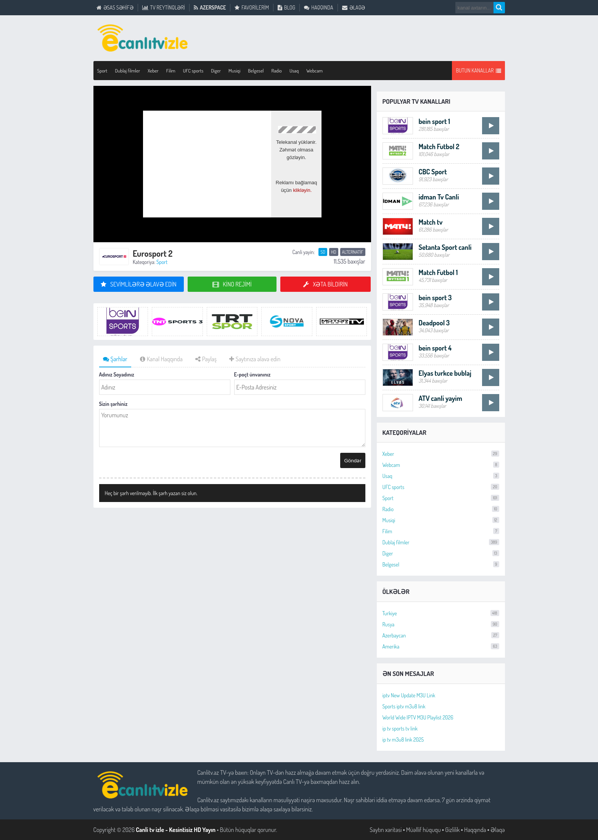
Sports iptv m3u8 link (404, 706)
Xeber (441, 454)
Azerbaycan (441, 635)
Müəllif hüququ (423, 830)
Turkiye (441, 613)
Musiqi (441, 520)
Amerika (441, 646)
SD (322, 252)
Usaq (294, 71)
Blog (286, 7)
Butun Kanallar (478, 70)
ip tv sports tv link (400, 728)
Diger (441, 553)
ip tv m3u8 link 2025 (403, 739)
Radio (441, 509)
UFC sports (441, 487)
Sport (161, 262)
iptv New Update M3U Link (409, 695)
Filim (441, 531)
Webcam (314, 71)
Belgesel (441, 564)
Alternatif (352, 252)
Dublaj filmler (441, 542)
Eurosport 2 (152, 253)
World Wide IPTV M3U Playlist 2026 (418, 717)
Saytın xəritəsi (386, 830)
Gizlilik (452, 830)
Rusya (441, 624)
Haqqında (318, 7)
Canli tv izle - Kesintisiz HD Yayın (175, 830)
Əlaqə (353, 7)
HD (333, 252)
